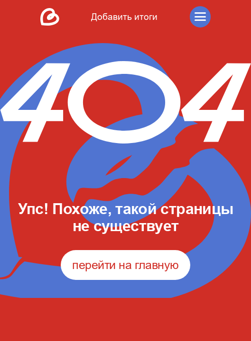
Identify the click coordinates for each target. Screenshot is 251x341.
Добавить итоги (124, 16)
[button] (200, 16)
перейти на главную (125, 264)
